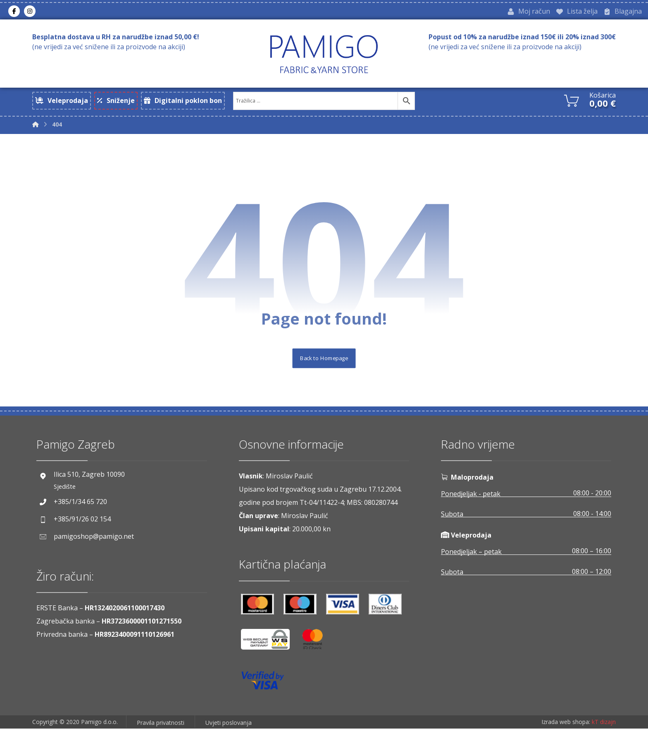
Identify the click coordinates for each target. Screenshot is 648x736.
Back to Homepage (324, 365)
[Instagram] (30, 12)
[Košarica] (571, 100)
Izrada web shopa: (565, 730)
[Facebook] (14, 12)
